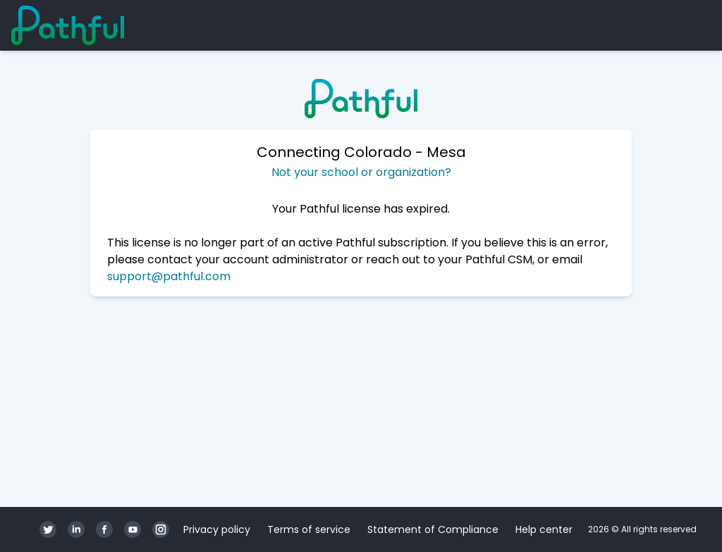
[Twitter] (47, 529)
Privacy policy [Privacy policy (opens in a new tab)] (216, 529)
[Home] (67, 25)
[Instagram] (160, 529)
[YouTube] (132, 529)
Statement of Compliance (432, 529)
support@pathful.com (169, 276)
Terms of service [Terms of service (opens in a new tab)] (308, 529)
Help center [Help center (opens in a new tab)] (544, 529)
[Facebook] (104, 529)
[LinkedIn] (76, 529)
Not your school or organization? (361, 172)
